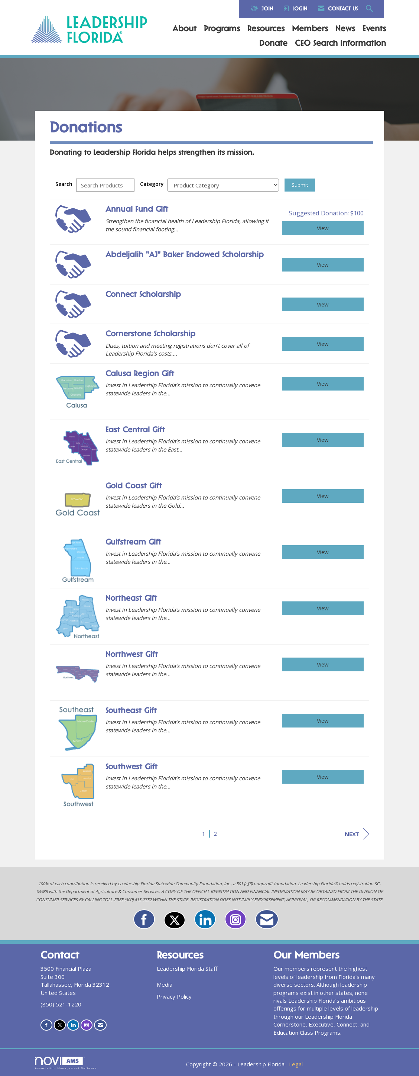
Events (374, 29)
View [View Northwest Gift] (323, 664)
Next (357, 833)
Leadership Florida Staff (187, 968)
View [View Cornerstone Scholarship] (323, 343)
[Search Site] (370, 9)
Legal (296, 1064)
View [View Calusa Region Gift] (323, 383)
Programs (222, 29)
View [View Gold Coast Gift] (323, 496)
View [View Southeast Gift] (323, 720)
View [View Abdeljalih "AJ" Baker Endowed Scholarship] (323, 264)
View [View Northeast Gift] (323, 608)
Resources (266, 29)
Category (151, 184)
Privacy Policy (174, 996)
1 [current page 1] (203, 833)
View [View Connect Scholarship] (323, 304)
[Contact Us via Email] (267, 919)
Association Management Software (66, 1063)
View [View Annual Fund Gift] (323, 228)
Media (164, 984)
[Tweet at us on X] (174, 920)
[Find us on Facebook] (144, 919)
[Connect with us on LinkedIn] (205, 919)
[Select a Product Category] (223, 185)
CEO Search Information (340, 44)
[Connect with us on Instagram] (235, 919)
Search (63, 184)
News (345, 29)
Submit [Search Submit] (300, 185)
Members (310, 29)
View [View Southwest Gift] (323, 776)
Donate (273, 44)
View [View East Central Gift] (323, 439)
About (184, 29)
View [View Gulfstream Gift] (323, 552)
